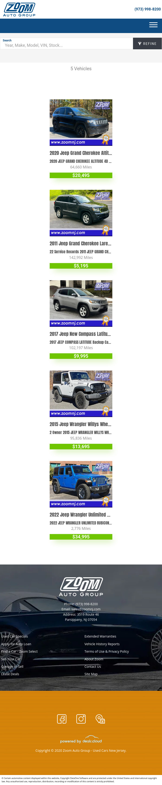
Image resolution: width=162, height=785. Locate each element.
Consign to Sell (12, 666)
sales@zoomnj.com (85, 609)
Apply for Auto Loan (16, 644)
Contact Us (92, 666)
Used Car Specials (14, 636)
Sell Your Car (10, 659)
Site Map (91, 674)
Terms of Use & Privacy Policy (106, 651)
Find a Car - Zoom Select (19, 651)
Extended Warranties (100, 636)
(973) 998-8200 (148, 9)
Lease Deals (10, 674)
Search (7, 40)
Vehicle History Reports (102, 644)
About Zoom (93, 659)
